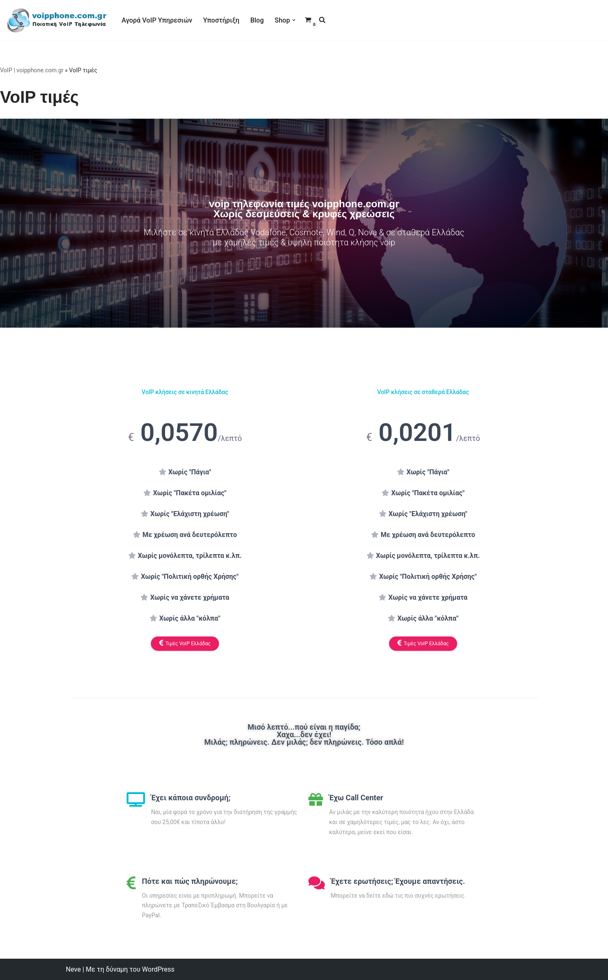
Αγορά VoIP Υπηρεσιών (157, 20)
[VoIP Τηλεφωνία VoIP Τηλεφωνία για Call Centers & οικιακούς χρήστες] (56, 20)
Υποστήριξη (221, 20)
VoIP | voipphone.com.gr (32, 70)
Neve (73, 969)
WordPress (158, 969)
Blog (257, 20)
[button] (293, 20)
